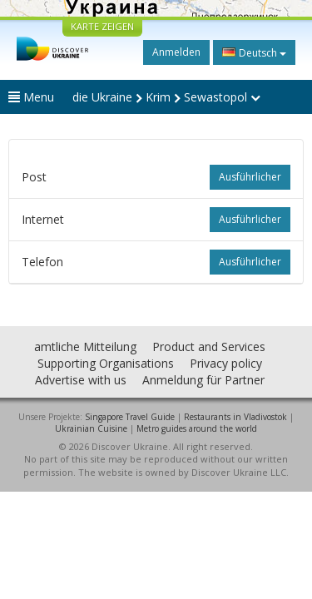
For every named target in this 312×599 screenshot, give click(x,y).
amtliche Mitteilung (85, 346)
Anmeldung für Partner (203, 380)
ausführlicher (250, 177)
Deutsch (254, 52)
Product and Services (208, 346)
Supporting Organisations (105, 363)
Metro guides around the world (196, 428)
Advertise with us (80, 380)
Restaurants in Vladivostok (235, 417)
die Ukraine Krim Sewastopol (166, 97)
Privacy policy (226, 363)
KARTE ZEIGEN (102, 26)
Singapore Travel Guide (130, 417)
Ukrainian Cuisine (91, 428)
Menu (31, 97)
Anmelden (176, 52)
